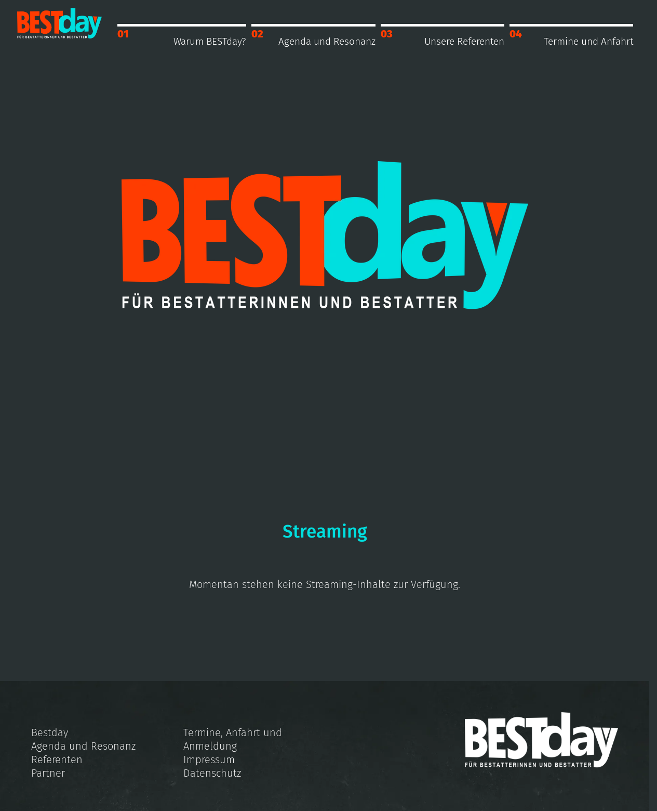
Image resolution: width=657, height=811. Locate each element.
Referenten (57, 759)
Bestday (49, 732)
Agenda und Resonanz (327, 41)
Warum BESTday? (209, 41)
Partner (48, 773)
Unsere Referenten (464, 41)
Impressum (209, 759)
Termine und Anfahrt (588, 41)
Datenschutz (212, 773)
